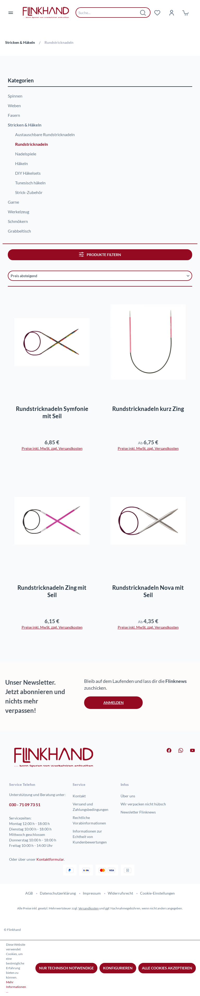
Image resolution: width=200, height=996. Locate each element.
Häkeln (21, 163)
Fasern (14, 115)
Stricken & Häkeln (24, 124)
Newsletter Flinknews (138, 812)
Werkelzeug (18, 211)
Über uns (128, 796)
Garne (13, 201)
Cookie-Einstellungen (157, 893)
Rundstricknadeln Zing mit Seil (51, 591)
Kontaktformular (50, 859)
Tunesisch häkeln (30, 182)
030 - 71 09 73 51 (24, 804)
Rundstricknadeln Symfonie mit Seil (52, 412)
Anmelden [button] (113, 702)
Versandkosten (88, 908)
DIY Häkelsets (28, 173)
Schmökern (18, 221)
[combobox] (109, 12)
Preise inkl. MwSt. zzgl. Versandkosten (52, 448)
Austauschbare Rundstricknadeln (45, 134)
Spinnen (15, 95)
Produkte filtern (100, 254)
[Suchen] (143, 12)
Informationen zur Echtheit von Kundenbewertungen (90, 836)
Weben (14, 105)
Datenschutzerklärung (58, 893)
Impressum (92, 893)
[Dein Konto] (171, 12)
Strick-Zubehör (28, 192)
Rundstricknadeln (31, 144)
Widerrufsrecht (120, 893)
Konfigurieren (118, 968)
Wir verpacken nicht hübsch (143, 804)
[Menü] (14, 12)
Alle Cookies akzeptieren (167, 968)
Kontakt (79, 796)
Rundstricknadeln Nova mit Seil (148, 591)
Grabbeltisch (19, 230)
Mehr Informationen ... (16, 986)
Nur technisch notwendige (66, 968)
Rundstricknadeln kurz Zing (148, 408)
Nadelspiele (25, 153)
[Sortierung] (100, 276)
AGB (29, 893)
